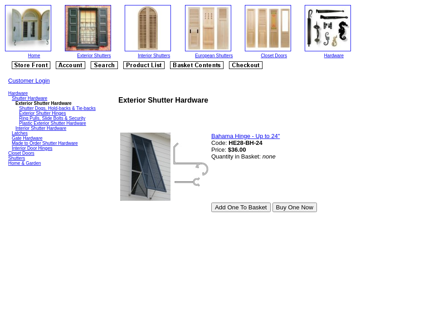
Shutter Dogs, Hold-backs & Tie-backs (57, 108)
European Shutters (214, 55)
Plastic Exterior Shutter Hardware (52, 123)
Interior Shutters (154, 55)
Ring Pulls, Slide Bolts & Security (52, 118)
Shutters (16, 158)
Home (34, 55)
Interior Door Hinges (32, 148)
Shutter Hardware (29, 98)
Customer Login (29, 80)
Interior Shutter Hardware (40, 128)
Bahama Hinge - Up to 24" (245, 136)
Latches (20, 133)
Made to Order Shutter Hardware (45, 143)
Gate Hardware (27, 138)
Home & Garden (24, 163)
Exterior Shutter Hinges (42, 113)
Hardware (334, 55)
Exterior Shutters (94, 55)
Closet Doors (274, 55)
